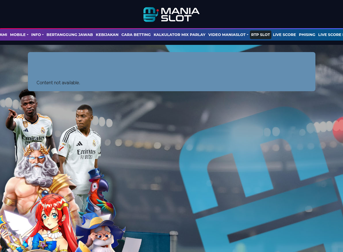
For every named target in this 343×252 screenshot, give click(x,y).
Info (36, 34)
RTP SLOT (260, 34)
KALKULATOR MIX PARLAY (179, 34)
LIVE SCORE (284, 34)
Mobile (18, 34)
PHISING (307, 34)
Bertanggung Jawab (70, 34)
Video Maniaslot (227, 34)
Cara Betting (136, 34)
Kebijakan (107, 34)
